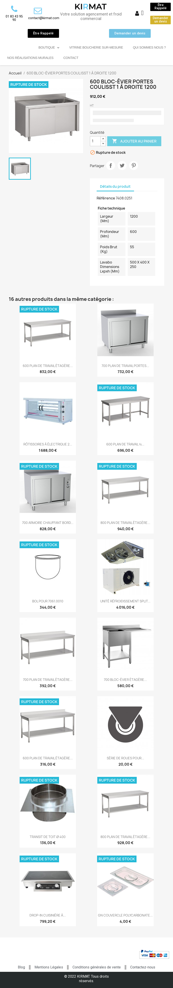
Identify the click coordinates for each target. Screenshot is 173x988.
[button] (160, 7)
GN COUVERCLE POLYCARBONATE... (125, 915)
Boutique (49, 47)
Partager (110, 165)
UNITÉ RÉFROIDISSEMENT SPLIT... (125, 601)
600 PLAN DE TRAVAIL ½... (125, 444)
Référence (106, 198)
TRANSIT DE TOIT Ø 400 (48, 837)
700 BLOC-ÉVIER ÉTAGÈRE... (125, 679)
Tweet (122, 165)
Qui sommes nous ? (149, 47)
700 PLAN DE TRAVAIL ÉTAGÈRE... (48, 679)
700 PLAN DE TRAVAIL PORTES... (125, 366)
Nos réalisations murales (30, 58)
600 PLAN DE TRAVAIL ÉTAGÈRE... (48, 366)
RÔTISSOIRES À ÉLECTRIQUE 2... (47, 444)
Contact (70, 58)
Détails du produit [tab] (115, 186)
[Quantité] (95, 141)
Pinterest (133, 165)
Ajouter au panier (134, 141)
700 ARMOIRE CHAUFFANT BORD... (47, 523)
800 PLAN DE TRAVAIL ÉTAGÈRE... (125, 523)
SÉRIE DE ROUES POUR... (125, 758)
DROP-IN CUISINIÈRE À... (48, 915)
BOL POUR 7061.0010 (47, 601)
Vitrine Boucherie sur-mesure (96, 47)
